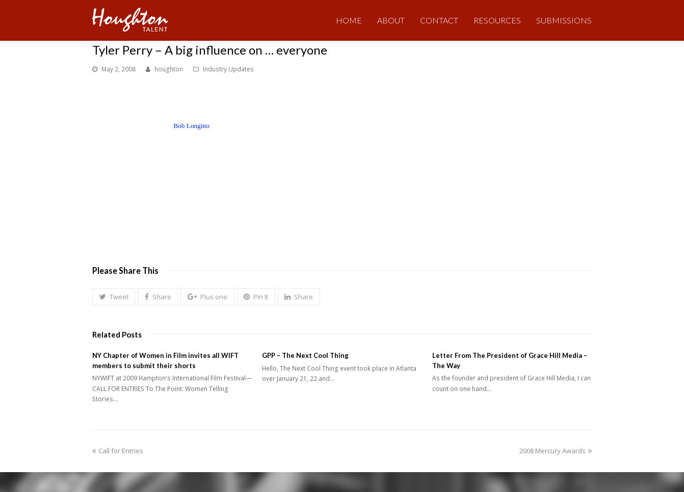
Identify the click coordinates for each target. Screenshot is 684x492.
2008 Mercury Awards (555, 450)
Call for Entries (117, 450)
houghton (168, 69)
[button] (113, 296)
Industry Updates (228, 69)
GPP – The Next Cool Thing (305, 355)
